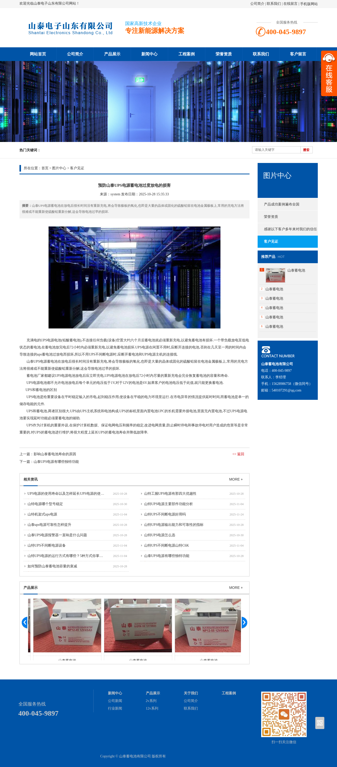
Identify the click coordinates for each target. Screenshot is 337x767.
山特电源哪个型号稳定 (45, 504)
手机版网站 (309, 4)
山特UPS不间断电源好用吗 (165, 514)
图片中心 (59, 168)
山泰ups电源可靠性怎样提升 (49, 525)
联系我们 (274, 4)
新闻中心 (149, 54)
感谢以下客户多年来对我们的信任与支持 (287, 231)
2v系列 (151, 701)
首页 (45, 168)
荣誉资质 (224, 54)
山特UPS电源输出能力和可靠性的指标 (174, 525)
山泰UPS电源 (37, 361)
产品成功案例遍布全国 (281, 204)
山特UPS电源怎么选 (159, 535)
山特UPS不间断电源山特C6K (166, 545)
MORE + (236, 479)
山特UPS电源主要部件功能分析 (168, 504)
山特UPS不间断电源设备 (47, 545)
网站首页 (38, 54)
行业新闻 (115, 708)
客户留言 (298, 54)
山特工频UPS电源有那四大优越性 (170, 493)
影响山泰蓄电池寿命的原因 (55, 454)
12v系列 (152, 708)
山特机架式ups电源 (42, 514)
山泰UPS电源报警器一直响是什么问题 (57, 535)
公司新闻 (115, 701)
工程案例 (186, 54)
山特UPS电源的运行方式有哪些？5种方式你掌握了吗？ (71, 556)
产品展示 (112, 54)
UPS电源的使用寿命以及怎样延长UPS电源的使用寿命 (69, 493)
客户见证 (77, 168)
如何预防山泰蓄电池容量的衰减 (52, 566)
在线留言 (290, 4)
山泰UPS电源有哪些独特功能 (56, 462)
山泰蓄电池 (296, 270)
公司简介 (257, 4)
